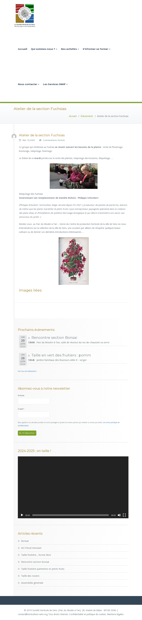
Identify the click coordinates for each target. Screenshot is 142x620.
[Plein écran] (124, 515)
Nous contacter (28, 84)
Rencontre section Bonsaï (54, 337)
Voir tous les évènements (27, 371)
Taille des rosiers (30, 575)
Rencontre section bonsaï (35, 561)
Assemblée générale (32, 582)
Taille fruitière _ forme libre (36, 555)
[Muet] (119, 515)
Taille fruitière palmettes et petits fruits (42, 568)
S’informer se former (96, 49)
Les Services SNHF (55, 84)
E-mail (21, 409)
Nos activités (70, 49)
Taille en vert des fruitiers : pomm (61, 355)
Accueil (22, 49)
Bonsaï (25, 541)
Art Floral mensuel (31, 548)
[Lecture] (22, 515)
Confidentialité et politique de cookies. (87, 614)
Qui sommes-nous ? (44, 49)
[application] (73, 487)
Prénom (21, 395)
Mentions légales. (115, 614)
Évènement (87, 116)
